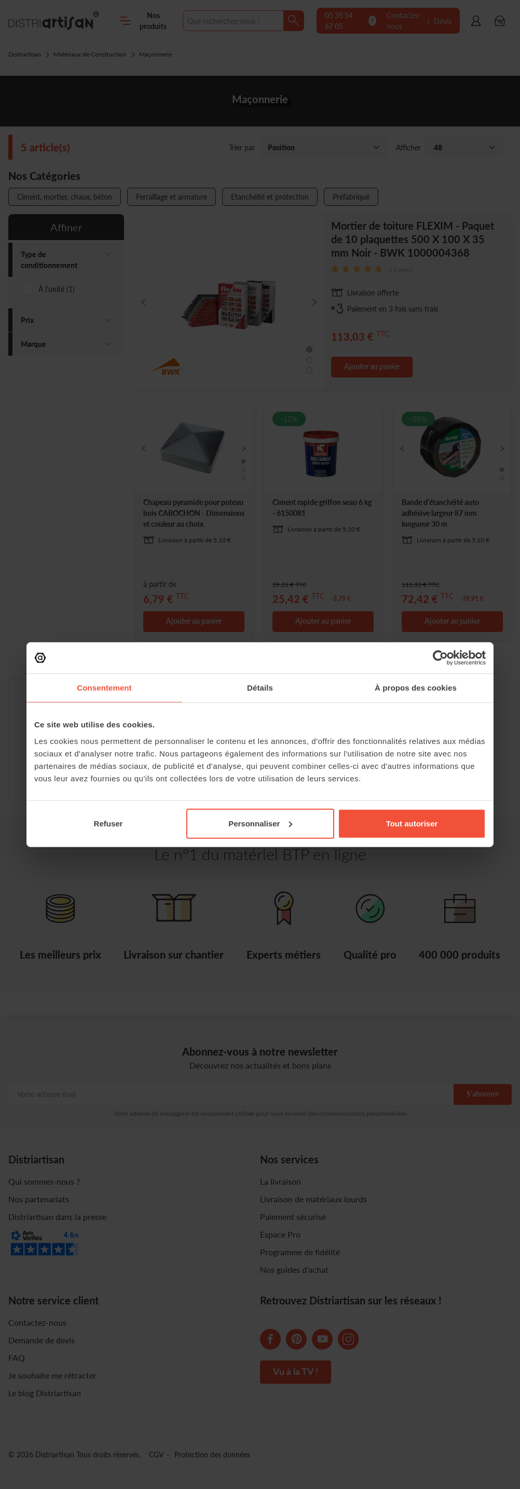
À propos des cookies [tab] (416, 687)
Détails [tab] (260, 687)
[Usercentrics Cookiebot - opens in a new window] (440, 658)
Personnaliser (260, 823)
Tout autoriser (412, 823)
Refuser (108, 823)
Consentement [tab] (104, 687)
